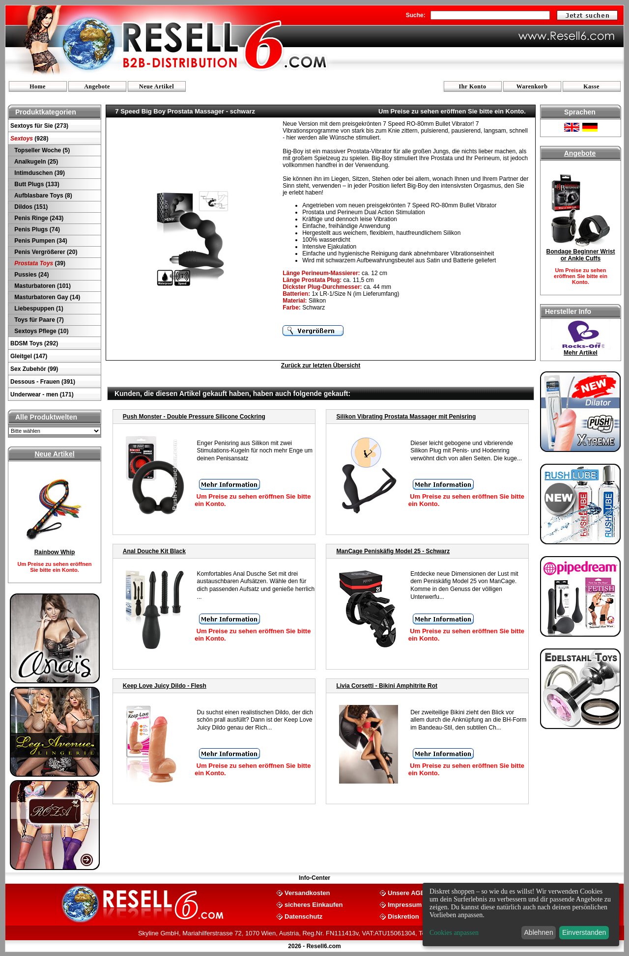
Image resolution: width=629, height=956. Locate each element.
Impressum (405, 904)
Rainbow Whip (54, 552)
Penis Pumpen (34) (40, 240)
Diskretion (403, 916)
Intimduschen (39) (39, 172)
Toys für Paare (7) (38, 319)
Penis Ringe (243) (38, 218)
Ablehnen (538, 932)
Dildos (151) (30, 206)
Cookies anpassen (454, 932)
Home (37, 86)
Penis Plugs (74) (36, 229)
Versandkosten (307, 892)
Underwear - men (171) (42, 394)
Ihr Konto (472, 86)
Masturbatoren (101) (42, 285)
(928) (29, 138)
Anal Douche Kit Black (154, 551)
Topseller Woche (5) (41, 150)
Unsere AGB (406, 892)
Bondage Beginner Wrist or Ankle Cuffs (580, 255)
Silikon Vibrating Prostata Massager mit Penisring (406, 416)
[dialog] (521, 914)
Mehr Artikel (581, 352)
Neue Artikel (156, 86)
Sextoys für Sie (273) (39, 125)
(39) (39, 263)
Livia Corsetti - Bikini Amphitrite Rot (386, 685)
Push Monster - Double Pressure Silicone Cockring (194, 416)
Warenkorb (532, 86)
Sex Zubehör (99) (34, 369)
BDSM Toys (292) (34, 343)
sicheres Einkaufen (314, 904)
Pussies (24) (31, 274)
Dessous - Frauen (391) (42, 381)
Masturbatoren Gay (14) (46, 297)
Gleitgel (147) (28, 356)
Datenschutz (303, 916)
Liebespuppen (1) (38, 308)
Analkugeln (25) (35, 161)
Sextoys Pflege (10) (40, 331)
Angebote (97, 86)
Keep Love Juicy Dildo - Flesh (164, 685)
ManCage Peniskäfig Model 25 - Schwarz (393, 551)
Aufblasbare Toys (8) (42, 195)
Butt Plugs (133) (36, 184)
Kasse (591, 86)
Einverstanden (584, 932)
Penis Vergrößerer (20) (45, 252)
